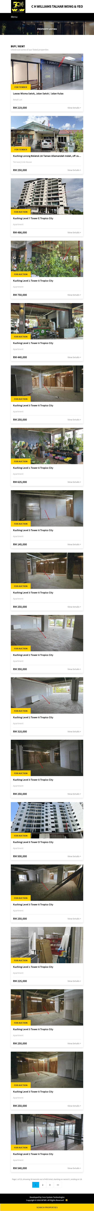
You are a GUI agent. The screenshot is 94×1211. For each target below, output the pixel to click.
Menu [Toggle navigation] (14, 17)
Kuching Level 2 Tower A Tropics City (33, 655)
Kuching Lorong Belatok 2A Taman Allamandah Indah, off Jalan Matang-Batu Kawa (47, 156)
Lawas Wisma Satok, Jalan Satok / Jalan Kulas (38, 93)
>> (58, 1184)
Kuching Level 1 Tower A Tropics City (33, 280)
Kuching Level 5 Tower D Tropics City (33, 842)
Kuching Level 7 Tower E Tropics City (33, 218)
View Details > (74, 107)
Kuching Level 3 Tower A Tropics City (33, 405)
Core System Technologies (53, 1197)
